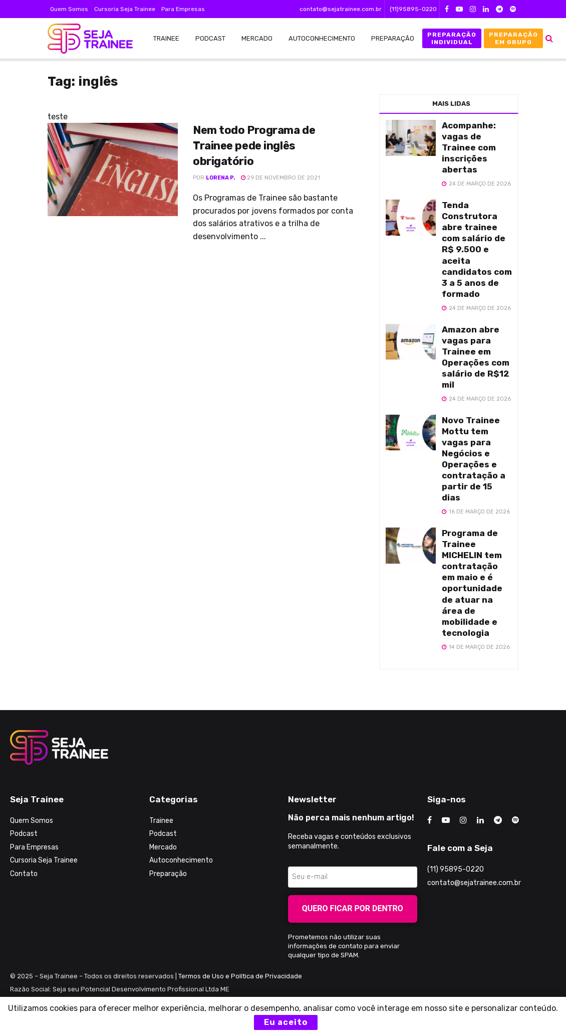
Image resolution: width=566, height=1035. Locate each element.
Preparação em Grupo (513, 38)
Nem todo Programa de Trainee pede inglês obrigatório (254, 145)
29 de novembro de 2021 (280, 178)
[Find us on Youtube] (446, 820)
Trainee (166, 38)
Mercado (256, 38)
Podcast (210, 38)
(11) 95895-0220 (455, 869)
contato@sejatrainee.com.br (341, 9)
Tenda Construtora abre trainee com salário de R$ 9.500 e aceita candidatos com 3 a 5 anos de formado (477, 249)
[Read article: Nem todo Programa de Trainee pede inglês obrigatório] (113, 169)
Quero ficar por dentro (352, 908)
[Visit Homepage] (85, 39)
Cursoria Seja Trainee (124, 9)
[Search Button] (549, 38)
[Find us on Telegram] (498, 820)
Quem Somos (69, 9)
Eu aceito (286, 1022)
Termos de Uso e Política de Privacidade (240, 976)
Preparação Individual (451, 38)
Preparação (392, 38)
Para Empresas (183, 9)
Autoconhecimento (322, 38)
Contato (24, 874)
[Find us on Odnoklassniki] (515, 820)
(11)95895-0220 (413, 9)
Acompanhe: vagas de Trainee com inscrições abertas (469, 147)
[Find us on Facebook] (429, 820)
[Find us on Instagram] (463, 820)
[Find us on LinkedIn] (480, 820)
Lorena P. (220, 178)
